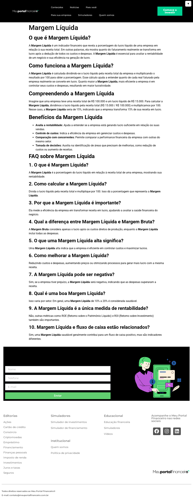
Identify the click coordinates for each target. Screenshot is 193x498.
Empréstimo (11, 442)
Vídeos (108, 433)
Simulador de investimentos (69, 422)
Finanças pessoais (15, 452)
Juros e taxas (11, 467)
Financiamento (13, 447)
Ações (7, 422)
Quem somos (106, 15)
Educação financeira (117, 422)
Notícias (74, 7)
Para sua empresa (61, 15)
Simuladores (85, 15)
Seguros (8, 472)
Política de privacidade (65, 453)
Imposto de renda (14, 457)
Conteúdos (57, 7)
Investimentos (12, 462)
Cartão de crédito (14, 427)
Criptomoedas (12, 437)
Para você (91, 7)
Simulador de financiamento (69, 428)
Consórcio (10, 432)
